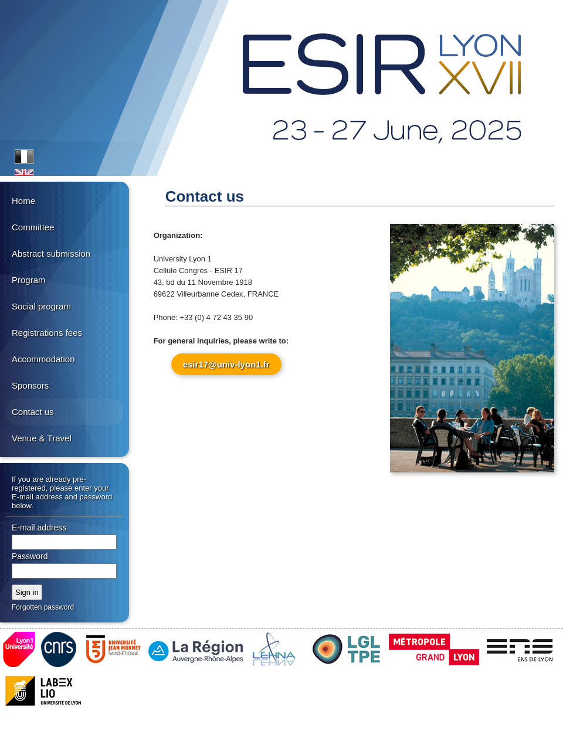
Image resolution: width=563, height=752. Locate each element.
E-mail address (39, 527)
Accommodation (43, 359)
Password (30, 556)
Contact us (33, 412)
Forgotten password (43, 607)
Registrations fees (47, 333)
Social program (41, 306)
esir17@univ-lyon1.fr (226, 364)
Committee (33, 227)
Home (23, 201)
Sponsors (30, 385)
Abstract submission (51, 253)
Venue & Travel (42, 438)
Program (29, 280)
